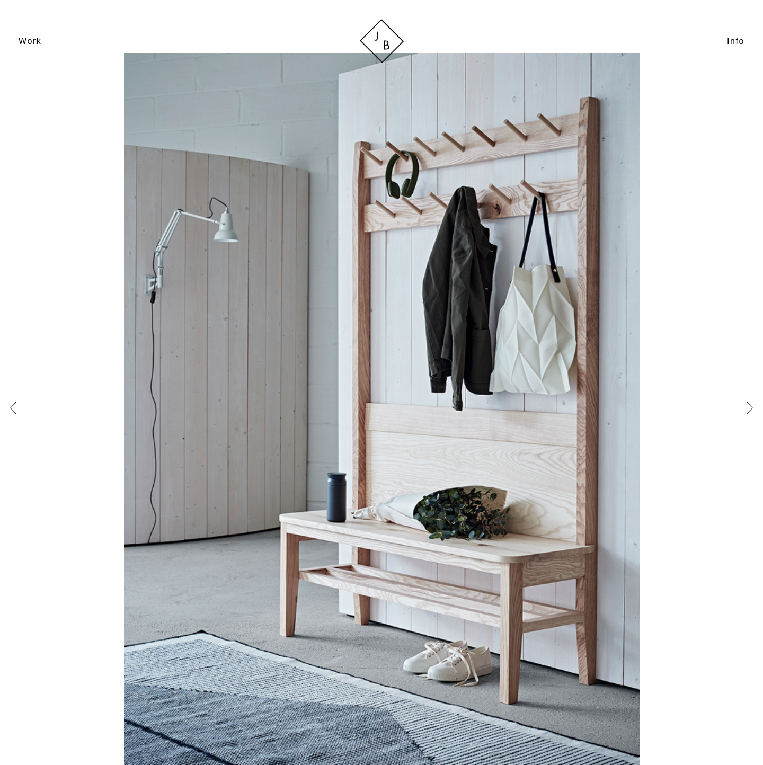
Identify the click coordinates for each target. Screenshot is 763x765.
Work (30, 41)
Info (735, 41)
